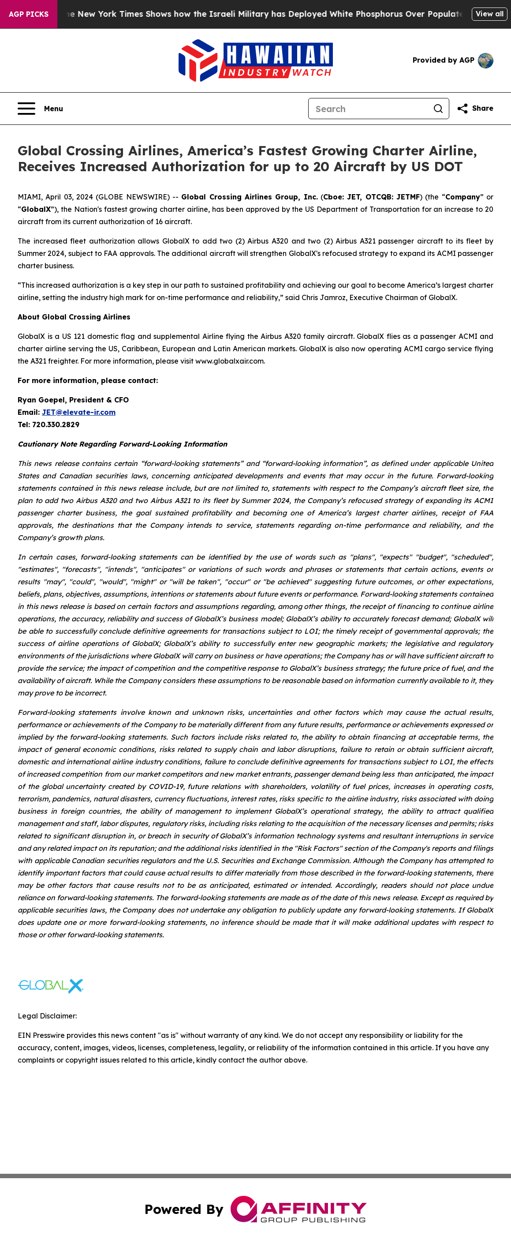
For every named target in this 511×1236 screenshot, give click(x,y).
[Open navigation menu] (40, 108)
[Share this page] (474, 108)
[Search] (368, 108)
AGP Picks (28, 14)
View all (490, 13)
